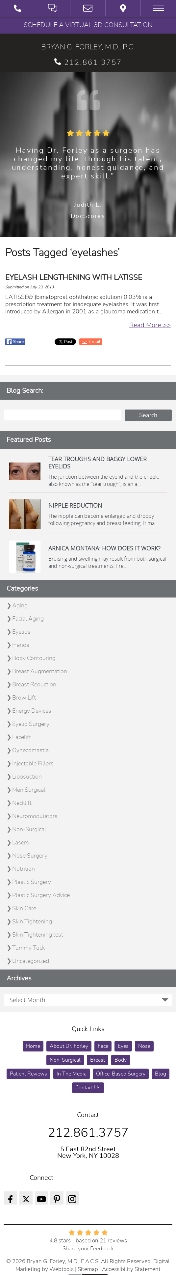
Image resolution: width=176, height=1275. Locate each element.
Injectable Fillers (33, 764)
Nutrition (23, 869)
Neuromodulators (35, 816)
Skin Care (24, 909)
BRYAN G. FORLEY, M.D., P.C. (88, 47)
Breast (97, 1060)
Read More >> (150, 325)
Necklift (22, 803)
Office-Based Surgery (120, 1073)
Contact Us (88, 1087)
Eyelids (21, 632)
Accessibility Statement (131, 1269)
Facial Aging (28, 619)
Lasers (20, 843)
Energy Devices (31, 711)
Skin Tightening (32, 922)
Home (33, 1046)
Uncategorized (30, 961)
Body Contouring (34, 658)
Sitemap (88, 1269)
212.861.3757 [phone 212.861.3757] (88, 62)
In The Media (72, 1073)
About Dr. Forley (69, 1046)
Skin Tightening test (37, 935)
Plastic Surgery (31, 882)
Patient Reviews (28, 1073)
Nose (144, 1046)
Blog (160, 1073)
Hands (20, 645)
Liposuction (27, 777)
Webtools (61, 1269)
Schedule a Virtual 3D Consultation (88, 25)
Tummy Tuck (28, 948)
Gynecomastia (30, 751)
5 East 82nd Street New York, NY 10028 (88, 1152)
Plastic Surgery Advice (41, 895)
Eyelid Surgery (30, 724)
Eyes (123, 1046)
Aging (20, 606)
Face (103, 1046)
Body (120, 1060)
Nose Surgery (29, 856)
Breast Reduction (34, 685)
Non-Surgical (29, 830)
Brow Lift (24, 698)
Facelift (21, 737)
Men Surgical (28, 790)
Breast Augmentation (39, 672)
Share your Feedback (88, 1248)
